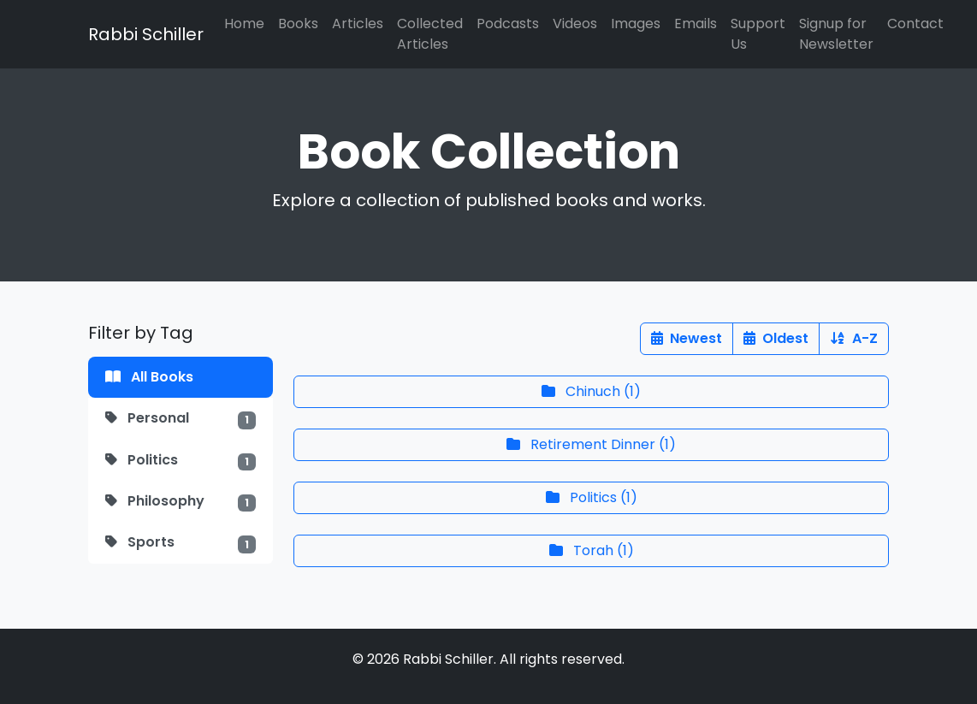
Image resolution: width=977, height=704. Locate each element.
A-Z (854, 338)
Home (244, 23)
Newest (686, 338)
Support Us (758, 34)
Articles (357, 23)
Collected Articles (430, 34)
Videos (575, 23)
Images (635, 23)
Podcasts (508, 23)
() (591, 391)
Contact (915, 23)
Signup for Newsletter (836, 34)
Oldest (775, 338)
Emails (695, 23)
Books (298, 23)
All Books (149, 377)
